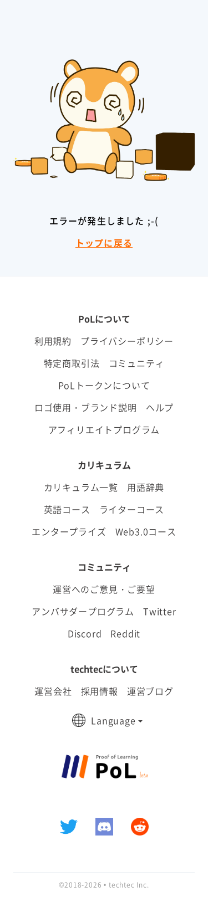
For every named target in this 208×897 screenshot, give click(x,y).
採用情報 (99, 691)
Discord (85, 633)
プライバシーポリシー (127, 340)
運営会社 (53, 691)
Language (113, 720)
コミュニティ (137, 363)
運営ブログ (150, 691)
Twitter (159, 611)
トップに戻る (104, 242)
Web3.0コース (145, 531)
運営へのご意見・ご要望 (104, 589)
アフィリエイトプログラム (104, 429)
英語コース (67, 509)
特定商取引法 (72, 363)
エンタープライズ (69, 531)
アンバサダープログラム (83, 611)
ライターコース (132, 509)
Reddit (125, 633)
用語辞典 (145, 487)
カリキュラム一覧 (81, 487)
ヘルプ (160, 407)
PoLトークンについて (104, 385)
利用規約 (53, 340)
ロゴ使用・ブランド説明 (85, 407)
